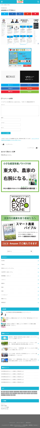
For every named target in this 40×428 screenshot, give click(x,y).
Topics (2, 264)
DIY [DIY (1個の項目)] (4, 391)
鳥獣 (2, 291)
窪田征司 (19, 371)
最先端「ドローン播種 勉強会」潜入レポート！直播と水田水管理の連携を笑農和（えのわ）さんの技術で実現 (19, 360)
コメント (3, 104)
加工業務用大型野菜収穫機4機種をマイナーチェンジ (18, 312)
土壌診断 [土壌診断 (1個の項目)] (7, 393)
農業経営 (3, 302)
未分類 (2, 260)
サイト (2, 127)
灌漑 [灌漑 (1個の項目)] (25, 393)
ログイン (3, 404)
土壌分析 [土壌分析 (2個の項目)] (3, 393)
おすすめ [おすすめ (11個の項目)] (11, 391)
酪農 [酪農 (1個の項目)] (11, 395)
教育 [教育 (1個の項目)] (11, 393)
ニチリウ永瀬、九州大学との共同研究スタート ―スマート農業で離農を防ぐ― (19, 355)
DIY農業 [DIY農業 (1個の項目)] (7, 391)
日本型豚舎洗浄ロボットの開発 (8, 371)
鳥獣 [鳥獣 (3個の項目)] (14, 395)
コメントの (5, 407)
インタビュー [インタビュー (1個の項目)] (16, 391)
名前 (2, 117)
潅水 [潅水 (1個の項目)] (22, 393)
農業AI (2, 283)
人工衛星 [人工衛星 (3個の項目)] (29, 391)
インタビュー (4, 294)
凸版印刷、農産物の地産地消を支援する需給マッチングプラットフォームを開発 (19, 338)
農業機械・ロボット (6, 275)
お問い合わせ (28, 422)
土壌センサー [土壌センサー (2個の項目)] (34, 391)
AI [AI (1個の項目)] (1, 391)
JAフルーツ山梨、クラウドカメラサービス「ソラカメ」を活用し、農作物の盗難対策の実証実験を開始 (19, 344)
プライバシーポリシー (20, 422)
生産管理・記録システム (7, 272)
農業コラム (4, 298)
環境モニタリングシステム (7, 268)
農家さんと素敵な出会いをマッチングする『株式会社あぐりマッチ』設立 (22, 318)
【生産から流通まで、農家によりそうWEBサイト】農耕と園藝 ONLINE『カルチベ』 (21, 324)
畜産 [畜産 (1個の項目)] (32, 393)
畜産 (2, 287)
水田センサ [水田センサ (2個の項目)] (15, 393)
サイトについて (12, 422)
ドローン (3, 279)
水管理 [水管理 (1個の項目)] (19, 393)
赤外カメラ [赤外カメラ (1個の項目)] (3, 395)
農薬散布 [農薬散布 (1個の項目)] (8, 395)
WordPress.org (4, 408)
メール (2, 122)
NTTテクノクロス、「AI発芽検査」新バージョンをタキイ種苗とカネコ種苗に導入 (19, 349)
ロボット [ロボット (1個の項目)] (25, 391)
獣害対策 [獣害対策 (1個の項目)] (28, 393)
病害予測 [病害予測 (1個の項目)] (35, 393)
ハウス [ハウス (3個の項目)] (21, 391)
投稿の (4, 405)
